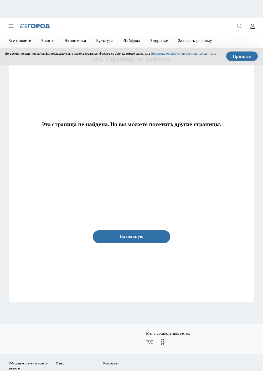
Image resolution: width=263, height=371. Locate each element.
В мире (48, 40)
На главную (131, 236)
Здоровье (159, 40)
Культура (105, 40)
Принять (242, 56)
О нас (60, 363)
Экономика (75, 40)
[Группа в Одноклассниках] (162, 342)
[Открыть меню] (11, 26)
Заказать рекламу (195, 40)
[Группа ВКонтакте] (149, 342)
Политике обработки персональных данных (183, 53)
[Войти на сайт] (252, 26)
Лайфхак (131, 40)
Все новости (19, 40)
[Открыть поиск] (239, 26)
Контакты (110, 363)
